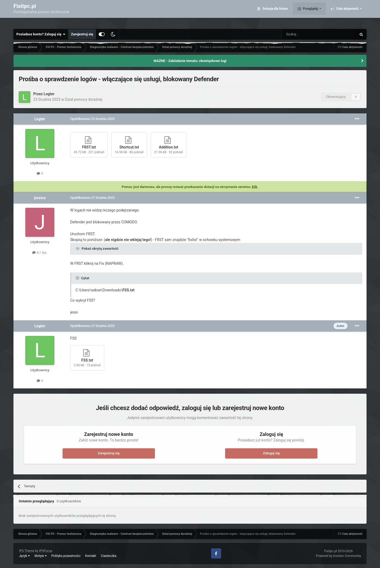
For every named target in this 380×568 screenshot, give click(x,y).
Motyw (41, 556)
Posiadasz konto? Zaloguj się (40, 34)
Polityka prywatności (65, 556)
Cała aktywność (347, 13)
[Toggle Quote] (77, 278)
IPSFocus (45, 551)
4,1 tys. (39, 252)
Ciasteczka (108, 556)
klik (254, 187)
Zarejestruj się (82, 34)
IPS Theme (26, 551)
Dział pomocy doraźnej (83, 99)
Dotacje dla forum (275, 13)
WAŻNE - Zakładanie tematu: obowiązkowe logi (190, 61)
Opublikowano (92, 119)
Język (24, 556)
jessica (40, 198)
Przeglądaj (310, 13)
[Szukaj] (307, 34)
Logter (49, 94)
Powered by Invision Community (338, 556)
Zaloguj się (271, 453)
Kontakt (90, 556)
